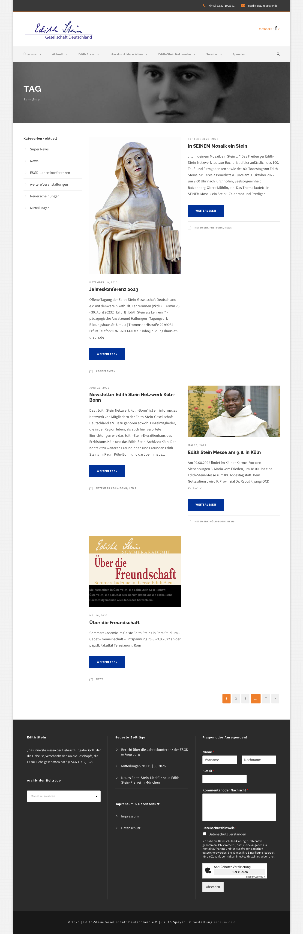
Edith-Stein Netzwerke (174, 54)
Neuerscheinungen (45, 196)
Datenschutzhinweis (219, 828)
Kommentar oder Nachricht (225, 790)
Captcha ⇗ (256, 876)
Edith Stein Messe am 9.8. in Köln (224, 452)
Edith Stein (86, 54)
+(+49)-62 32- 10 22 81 (221, 6)
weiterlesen (107, 354)
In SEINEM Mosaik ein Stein (217, 146)
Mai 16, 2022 (98, 616)
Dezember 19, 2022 (103, 282)
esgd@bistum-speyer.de (262, 6)
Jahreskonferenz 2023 (113, 289)
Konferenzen (105, 371)
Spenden (239, 54)
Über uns (30, 54)
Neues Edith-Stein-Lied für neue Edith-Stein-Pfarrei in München (150, 780)
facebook (266, 29)
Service (211, 54)
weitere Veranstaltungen (49, 184)
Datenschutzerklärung (232, 841)
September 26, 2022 (203, 139)
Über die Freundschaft (114, 622)
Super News (39, 149)
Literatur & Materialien (126, 54)
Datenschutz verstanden (227, 834)
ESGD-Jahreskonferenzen (50, 172)
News (228, 227)
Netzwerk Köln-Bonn (111, 488)
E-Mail (208, 771)
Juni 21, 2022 (99, 388)
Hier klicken (239, 872)
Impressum (130, 816)
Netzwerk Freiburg (209, 227)
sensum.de (225, 922)
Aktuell (57, 54)
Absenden (213, 886)
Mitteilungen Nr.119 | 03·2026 (143, 766)
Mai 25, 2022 (197, 445)
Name (208, 752)
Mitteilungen (40, 208)
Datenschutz (131, 828)
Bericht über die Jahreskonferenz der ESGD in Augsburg (154, 752)
